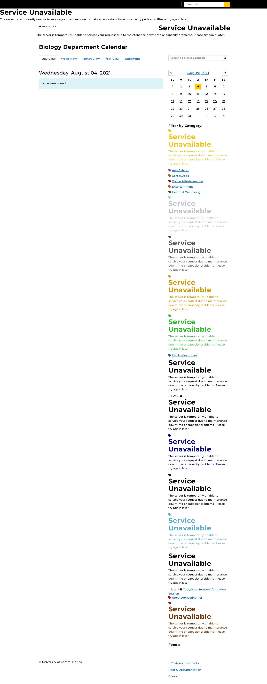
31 (189, 116)
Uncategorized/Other (187, 597)
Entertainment (182, 186)
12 (206, 94)
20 (215, 101)
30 (181, 116)
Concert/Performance (187, 181)
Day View (49, 58)
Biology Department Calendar (83, 47)
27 (215, 108)
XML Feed (202, 645)
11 (198, 94)
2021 (205, 73)
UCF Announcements (183, 663)
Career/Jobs (180, 175)
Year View (112, 58)
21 (223, 101)
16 (181, 101)
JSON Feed (208, 645)
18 (198, 101)
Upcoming (132, 58)
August (193, 73)
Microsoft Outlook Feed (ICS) (190, 645)
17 (189, 101)
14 (223, 94)
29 (172, 116)
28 (223, 108)
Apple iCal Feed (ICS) (184, 645)
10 (189, 94)
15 (172, 101)
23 (181, 108)
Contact (174, 676)
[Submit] (227, 4)
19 (206, 101)
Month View (91, 58)
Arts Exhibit (180, 170)
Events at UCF (47, 26)
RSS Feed (196, 645)
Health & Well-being (186, 192)
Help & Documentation (184, 669)
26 (206, 108)
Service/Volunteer (184, 355)
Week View (69, 58)
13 (215, 94)
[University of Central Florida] (63, 4)
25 (198, 108)
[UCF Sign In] (168, 4)
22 (172, 108)
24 (189, 108)
